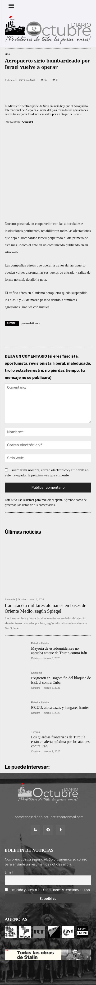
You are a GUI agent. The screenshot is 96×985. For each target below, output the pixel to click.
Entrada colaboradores (40, 966)
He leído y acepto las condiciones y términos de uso (50, 865)
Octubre (27, 121)
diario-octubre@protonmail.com (58, 793)
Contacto (65, 966)
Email (9, 848)
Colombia (36, 649)
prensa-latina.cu (31, 299)
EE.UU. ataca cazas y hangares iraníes (60, 684)
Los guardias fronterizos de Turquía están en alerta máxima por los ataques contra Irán (60, 717)
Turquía (35, 708)
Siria (7, 54)
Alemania (10, 575)
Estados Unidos (40, 619)
